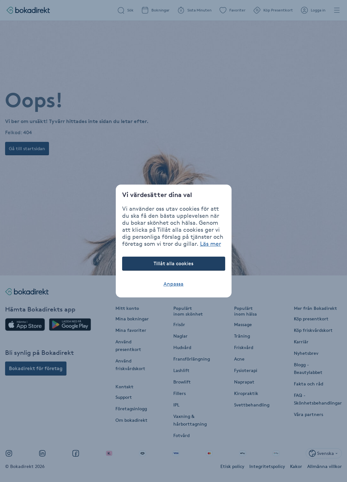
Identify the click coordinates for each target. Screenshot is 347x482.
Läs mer (210, 243)
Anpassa (173, 284)
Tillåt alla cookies (173, 263)
